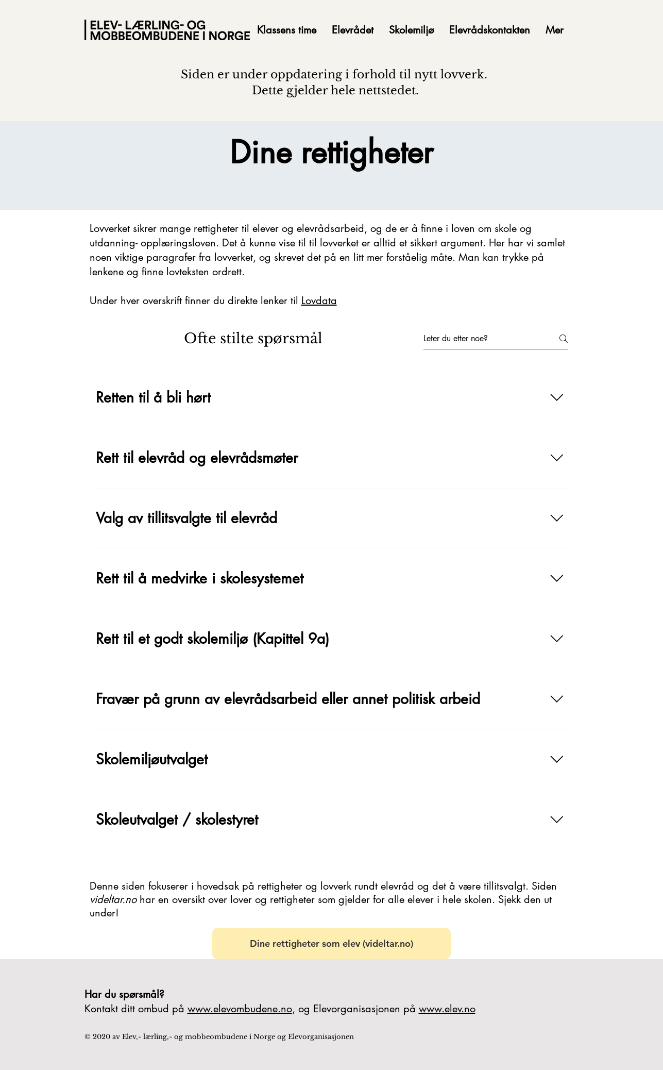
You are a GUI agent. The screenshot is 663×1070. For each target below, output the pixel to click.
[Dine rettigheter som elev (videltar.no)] (331, 943)
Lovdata (319, 300)
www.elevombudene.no (240, 1008)
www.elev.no (447, 1008)
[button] (352, 30)
